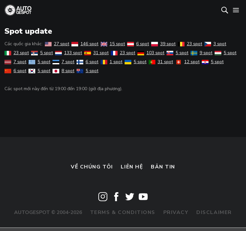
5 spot (42, 53)
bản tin (163, 166)
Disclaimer (214, 212)
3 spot (215, 44)
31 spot (96, 53)
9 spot (201, 53)
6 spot (138, 44)
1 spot (111, 62)
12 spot (187, 62)
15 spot (113, 44)
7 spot (15, 62)
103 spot (150, 53)
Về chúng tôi (92, 166)
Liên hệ (132, 166)
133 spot (68, 53)
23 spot (190, 44)
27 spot (57, 44)
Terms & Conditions (122, 212)
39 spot (163, 44)
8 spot (63, 71)
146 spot (84, 44)
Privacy (176, 212)
